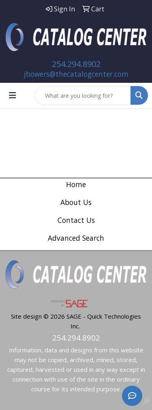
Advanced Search (76, 238)
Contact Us (76, 220)
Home (76, 184)
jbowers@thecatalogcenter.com (76, 74)
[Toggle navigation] (12, 95)
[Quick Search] (82, 95)
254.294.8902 (76, 63)
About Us (76, 202)
